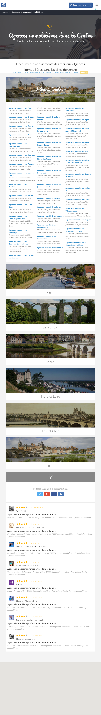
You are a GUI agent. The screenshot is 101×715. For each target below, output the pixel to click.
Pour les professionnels (80, 5)
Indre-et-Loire (50, 396)
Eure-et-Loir (50, 327)
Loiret (50, 466)
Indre (50, 362)
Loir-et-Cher (50, 431)
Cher (50, 293)
